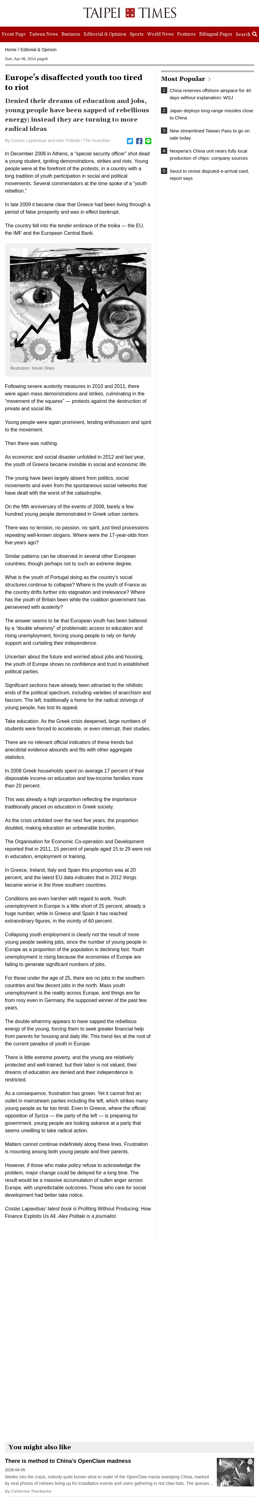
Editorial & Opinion (38, 49)
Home (10, 49)
